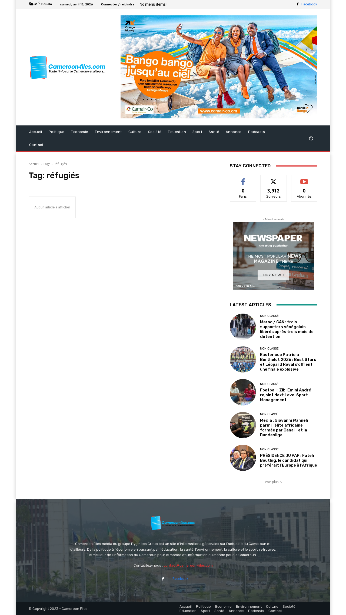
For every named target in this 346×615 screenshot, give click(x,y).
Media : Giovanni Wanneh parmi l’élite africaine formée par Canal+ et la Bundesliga (284, 427)
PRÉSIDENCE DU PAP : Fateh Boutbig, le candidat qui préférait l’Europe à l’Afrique (288, 460)
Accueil (34, 164)
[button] (311, 138)
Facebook (309, 4)
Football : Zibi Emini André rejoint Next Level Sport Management (285, 395)
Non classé (269, 315)
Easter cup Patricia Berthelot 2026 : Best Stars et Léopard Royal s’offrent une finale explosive (288, 362)
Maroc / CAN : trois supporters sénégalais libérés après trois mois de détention (287, 329)
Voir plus (273, 482)
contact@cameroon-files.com (188, 565)
